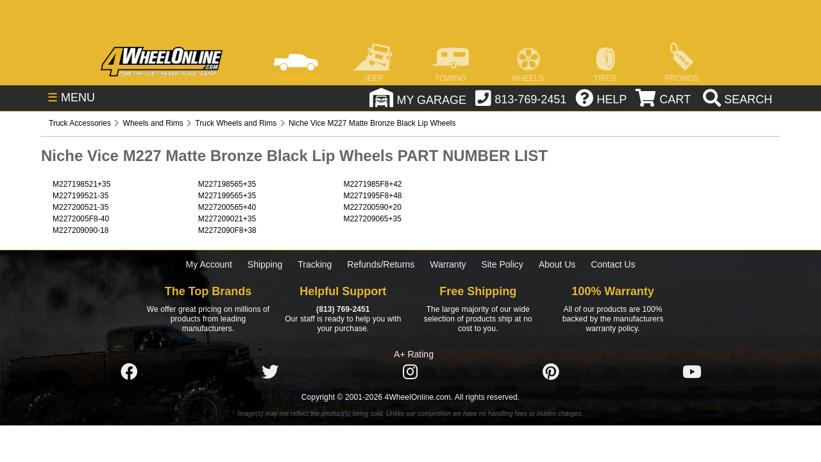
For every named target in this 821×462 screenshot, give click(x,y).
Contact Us (613, 264)
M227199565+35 (227, 195)
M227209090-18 (80, 230)
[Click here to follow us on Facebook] (129, 372)
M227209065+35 (372, 218)
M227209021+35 (227, 218)
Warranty (448, 264)
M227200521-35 (80, 207)
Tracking (315, 264)
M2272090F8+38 (227, 230)
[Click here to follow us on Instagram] (410, 372)
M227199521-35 (80, 195)
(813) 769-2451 (342, 309)
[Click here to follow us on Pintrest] (551, 372)
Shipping (265, 264)
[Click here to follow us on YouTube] (692, 372)
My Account (209, 264)
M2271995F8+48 (372, 195)
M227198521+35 (81, 184)
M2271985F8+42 (372, 184)
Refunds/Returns (380, 264)
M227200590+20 (372, 207)
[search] (736, 99)
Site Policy (502, 264)
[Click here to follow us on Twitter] (270, 372)
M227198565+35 (227, 184)
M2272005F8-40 (81, 218)
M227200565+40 (227, 207)
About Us (557, 264)
